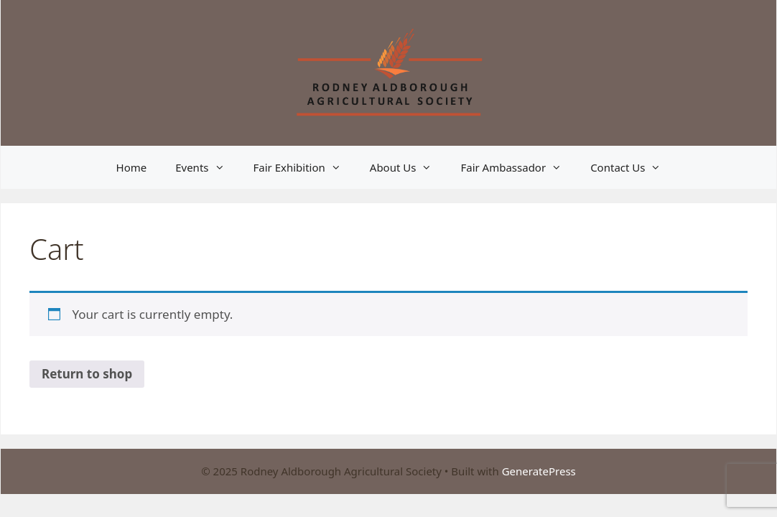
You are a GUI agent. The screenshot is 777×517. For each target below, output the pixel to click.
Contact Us (632, 167)
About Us (408, 167)
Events (206, 167)
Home (131, 167)
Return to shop (87, 373)
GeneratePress (539, 471)
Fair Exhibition (304, 167)
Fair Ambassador (518, 167)
